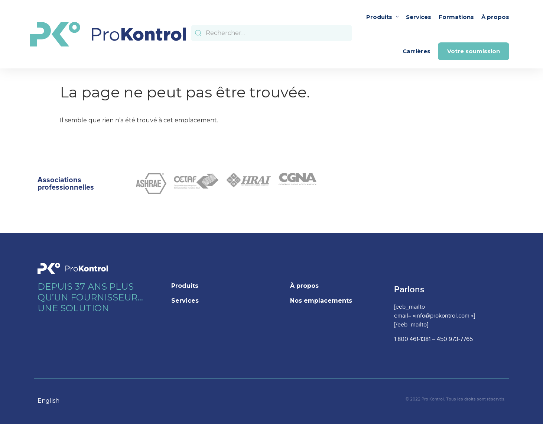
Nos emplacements (321, 300)
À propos (495, 16)
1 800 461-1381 (412, 339)
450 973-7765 (455, 339)
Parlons (409, 289)
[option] (52, 401)
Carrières (416, 51)
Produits (382, 16)
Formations (456, 16)
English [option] (48, 400)
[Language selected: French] (52, 400)
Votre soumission (473, 51)
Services (418, 16)
